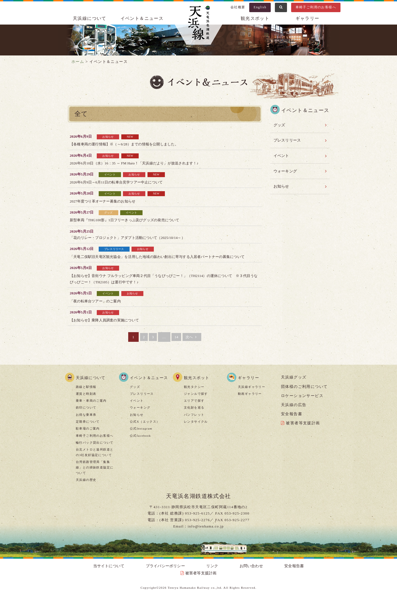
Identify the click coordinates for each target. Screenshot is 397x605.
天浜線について (89, 18)
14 (177, 343)
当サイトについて (113, 573)
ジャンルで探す (196, 400)
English (260, 7)
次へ (196, 343)
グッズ (279, 124)
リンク (189, 573)
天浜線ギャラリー (251, 393)
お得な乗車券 (86, 421)
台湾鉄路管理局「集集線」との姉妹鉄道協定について (94, 474)
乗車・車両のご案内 (91, 407)
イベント (281, 153)
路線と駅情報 (86, 393)
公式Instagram (141, 435)
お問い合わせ (216, 573)
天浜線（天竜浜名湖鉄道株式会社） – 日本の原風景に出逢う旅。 (198, 24)
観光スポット (255, 18)
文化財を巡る (194, 414)
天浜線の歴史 (86, 486)
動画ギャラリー (250, 400)
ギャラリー (308, 18)
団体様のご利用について (304, 393)
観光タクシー (194, 393)
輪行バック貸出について (94, 449)
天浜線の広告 (293, 411)
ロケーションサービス (302, 402)
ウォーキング (285, 168)
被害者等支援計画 (303, 430)
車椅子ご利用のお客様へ (316, 7)
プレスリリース (288, 139)
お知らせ (281, 182)
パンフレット (194, 421)
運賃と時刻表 (86, 400)
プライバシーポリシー (156, 573)
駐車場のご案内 (88, 435)
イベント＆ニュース (142, 18)
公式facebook (140, 442)
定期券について (88, 428)
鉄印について (86, 414)
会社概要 (237, 7)
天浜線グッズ (293, 384)
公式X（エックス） (145, 428)
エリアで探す (194, 407)
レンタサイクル (196, 428)
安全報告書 (291, 421)
